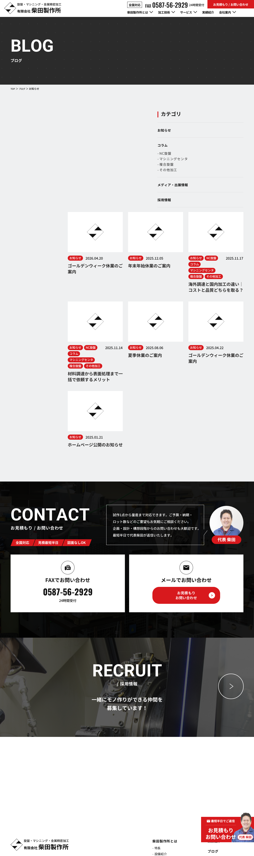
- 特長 (152, 745)
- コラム (209, 761)
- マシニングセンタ (214, 160)
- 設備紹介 (156, 751)
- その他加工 (209, 172)
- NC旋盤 (206, 154)
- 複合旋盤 (207, 166)
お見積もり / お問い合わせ (231, 4)
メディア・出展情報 (214, 187)
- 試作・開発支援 (161, 809)
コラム (204, 145)
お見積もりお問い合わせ (186, 493)
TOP (13, 88)
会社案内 (210, 772)
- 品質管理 (156, 757)
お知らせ (206, 130)
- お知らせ (211, 755)
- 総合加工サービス (163, 815)
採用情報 (206, 202)
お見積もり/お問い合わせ (223, 792)
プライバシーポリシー (206, 845)
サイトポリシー (233, 845)
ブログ (23, 88)
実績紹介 (215, 12)
